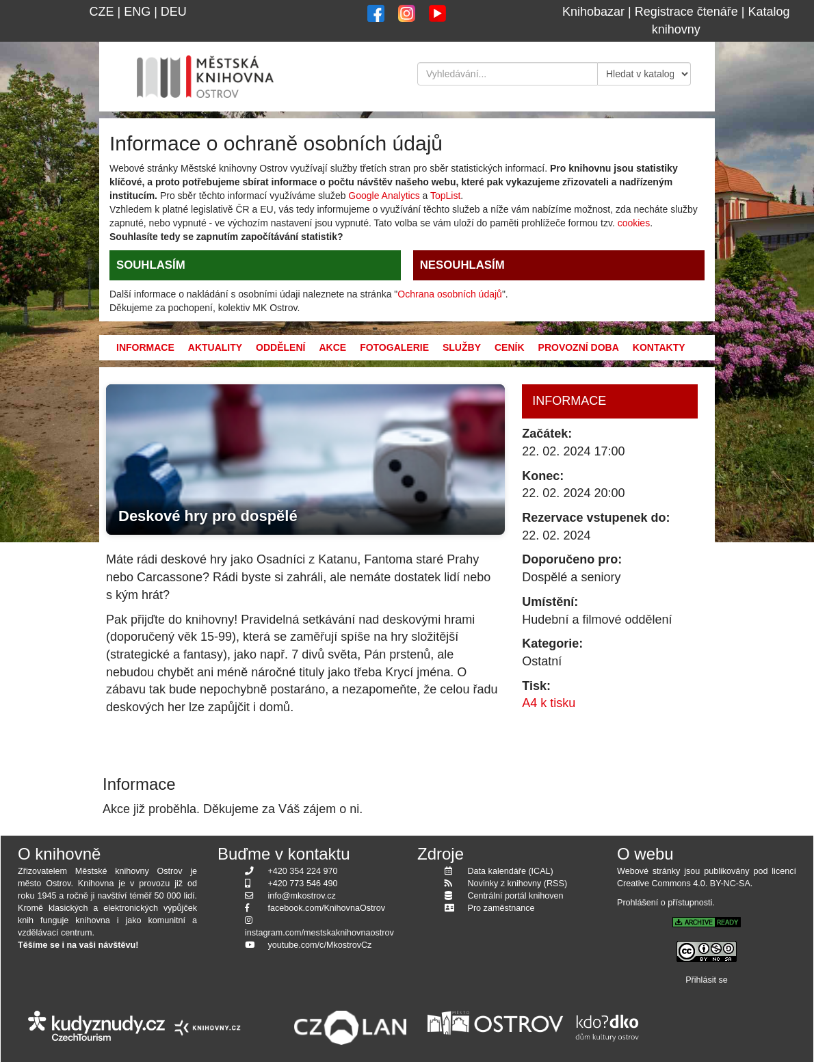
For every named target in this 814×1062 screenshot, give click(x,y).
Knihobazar (593, 11)
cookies (634, 222)
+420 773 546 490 (303, 883)
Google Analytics (383, 195)
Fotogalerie (394, 347)
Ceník (510, 347)
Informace (145, 347)
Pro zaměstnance (501, 908)
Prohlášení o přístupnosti (664, 902)
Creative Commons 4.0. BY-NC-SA (683, 883)
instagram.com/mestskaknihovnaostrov (319, 933)
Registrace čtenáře (686, 11)
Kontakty (659, 347)
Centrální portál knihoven (516, 896)
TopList (445, 195)
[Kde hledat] (644, 73)
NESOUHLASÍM (462, 264)
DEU (174, 11)
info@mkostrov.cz (302, 896)
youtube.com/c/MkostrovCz (320, 945)
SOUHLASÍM (150, 264)
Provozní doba (578, 347)
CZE (101, 11)
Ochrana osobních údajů (449, 294)
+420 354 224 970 (303, 871)
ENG (137, 11)
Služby (462, 347)
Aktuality (215, 347)
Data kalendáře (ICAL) (510, 871)
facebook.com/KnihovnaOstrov (327, 908)
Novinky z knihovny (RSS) (518, 883)
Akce (332, 347)
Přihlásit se (706, 980)
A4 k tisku (548, 703)
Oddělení (280, 347)
